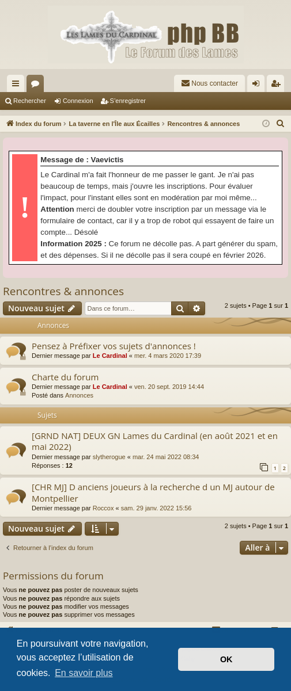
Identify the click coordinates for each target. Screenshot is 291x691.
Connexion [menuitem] (258, 85)
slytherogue (109, 456)
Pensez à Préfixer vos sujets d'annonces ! (114, 346)
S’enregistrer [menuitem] (278, 85)
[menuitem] (209, 83)
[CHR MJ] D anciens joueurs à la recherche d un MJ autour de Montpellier (153, 492)
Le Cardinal (110, 355)
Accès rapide (18, 85)
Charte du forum (65, 377)
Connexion (78, 100)
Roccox (103, 508)
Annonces (79, 395)
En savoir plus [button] (84, 673)
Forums (37, 85)
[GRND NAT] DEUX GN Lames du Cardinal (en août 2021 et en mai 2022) (155, 441)
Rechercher (29, 100)
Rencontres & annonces (63, 291)
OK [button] (226, 659)
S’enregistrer (128, 100)
